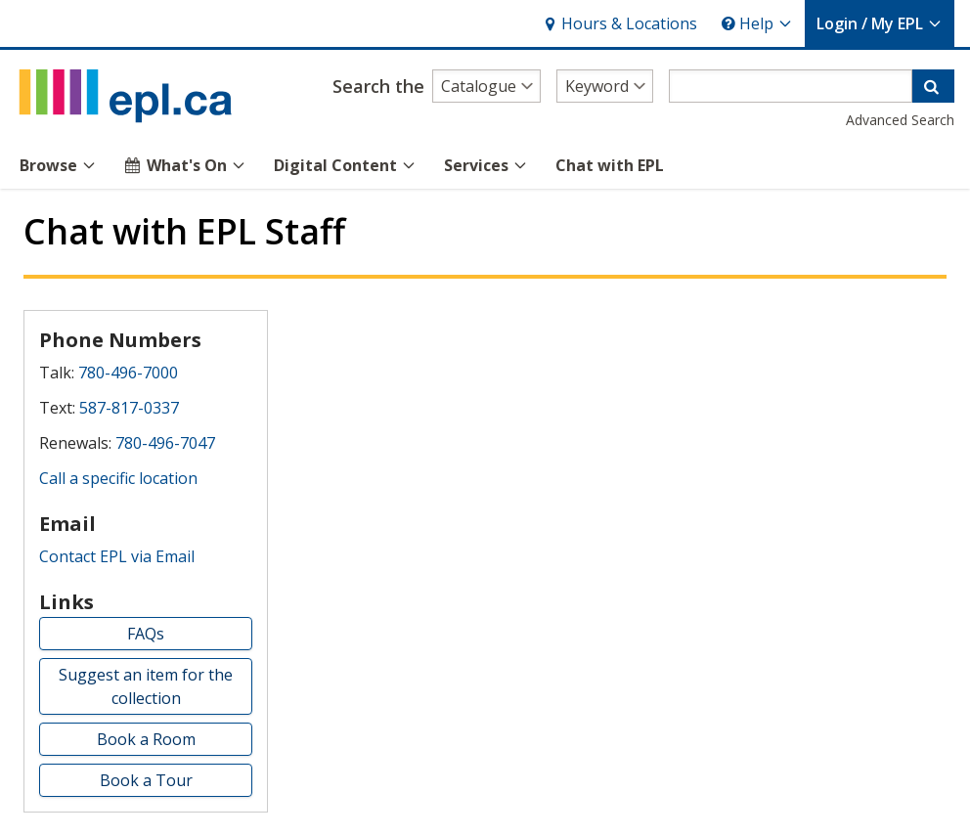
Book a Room (146, 739)
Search (378, 86)
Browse (58, 165)
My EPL (879, 23)
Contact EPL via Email (117, 556)
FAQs (145, 633)
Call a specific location (118, 478)
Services (486, 165)
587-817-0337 (129, 407)
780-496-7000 (128, 372)
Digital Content (345, 165)
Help (757, 23)
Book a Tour (146, 780)
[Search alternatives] (486, 86)
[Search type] (604, 86)
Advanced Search (900, 119)
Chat (609, 165)
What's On (185, 165)
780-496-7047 (165, 443)
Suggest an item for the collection (146, 686)
